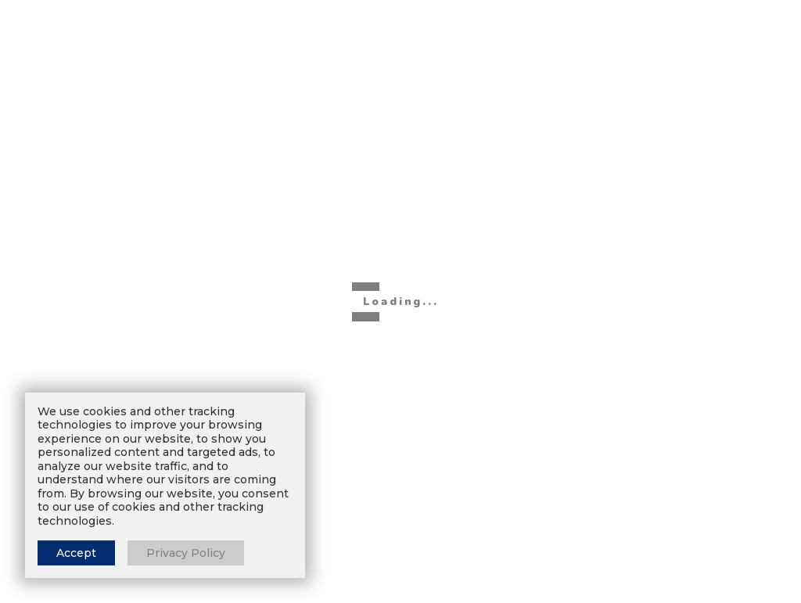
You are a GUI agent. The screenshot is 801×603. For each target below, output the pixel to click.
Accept (76, 553)
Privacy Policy (185, 553)
